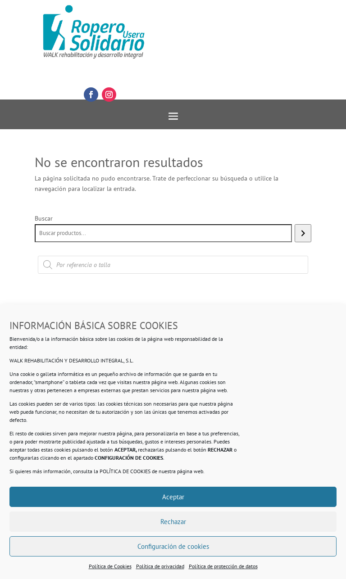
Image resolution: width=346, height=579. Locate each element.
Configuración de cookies (173, 546)
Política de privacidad (160, 566)
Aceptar (173, 497)
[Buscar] (303, 233)
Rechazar (173, 521)
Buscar (44, 218)
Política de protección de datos (223, 566)
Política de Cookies (110, 566)
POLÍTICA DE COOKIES (125, 471)
